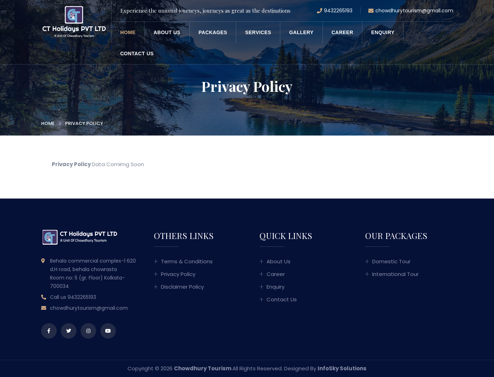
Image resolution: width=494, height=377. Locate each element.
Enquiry (382, 32)
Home (128, 32)
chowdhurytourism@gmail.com (410, 11)
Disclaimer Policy (182, 286)
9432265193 (334, 11)
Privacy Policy (178, 274)
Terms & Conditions (187, 261)
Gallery (301, 32)
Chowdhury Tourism (202, 368)
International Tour (395, 274)
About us (167, 32)
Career (343, 32)
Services (258, 32)
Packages (213, 32)
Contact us (137, 53)
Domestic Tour (391, 261)
